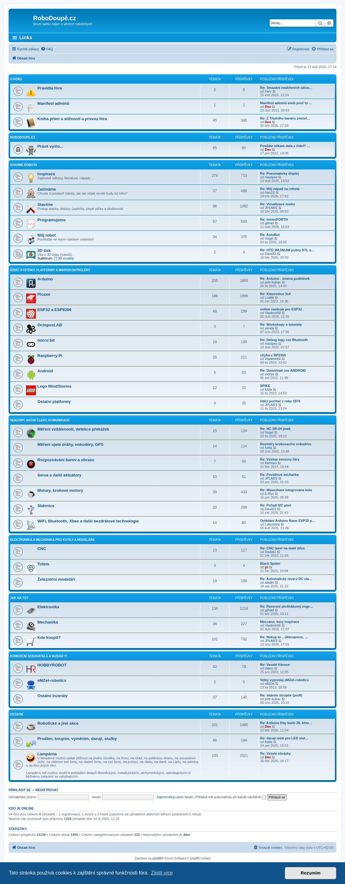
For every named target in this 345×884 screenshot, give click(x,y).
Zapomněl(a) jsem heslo (175, 797)
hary (268, 91)
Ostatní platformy (54, 401)
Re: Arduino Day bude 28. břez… (286, 723)
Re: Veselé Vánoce (275, 664)
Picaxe (43, 294)
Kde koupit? (49, 637)
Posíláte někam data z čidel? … (285, 146)
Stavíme (45, 204)
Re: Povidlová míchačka (279, 474)
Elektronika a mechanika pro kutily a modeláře (52, 539)
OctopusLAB (49, 325)
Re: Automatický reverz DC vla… (286, 579)
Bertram (271, 463)
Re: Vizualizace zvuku (277, 204)
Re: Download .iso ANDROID (283, 370)
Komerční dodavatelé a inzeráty (38, 656)
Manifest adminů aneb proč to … (286, 103)
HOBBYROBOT (51, 665)
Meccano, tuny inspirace (279, 622)
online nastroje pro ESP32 (281, 309)
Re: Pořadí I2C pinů (275, 505)
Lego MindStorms (54, 386)
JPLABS (271, 208)
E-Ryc (269, 493)
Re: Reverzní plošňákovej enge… (286, 606)
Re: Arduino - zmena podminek (285, 278)
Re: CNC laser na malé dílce (282, 548)
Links (25, 37)
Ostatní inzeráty (52, 695)
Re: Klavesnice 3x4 (275, 294)
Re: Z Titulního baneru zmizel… (285, 118)
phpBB (156, 858)
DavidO (270, 254)
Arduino (45, 279)
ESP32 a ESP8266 (54, 309)
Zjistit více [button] (162, 872)
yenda (269, 328)
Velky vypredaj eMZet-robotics (284, 680)
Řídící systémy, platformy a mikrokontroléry (50, 270)
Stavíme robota (23, 165)
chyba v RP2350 (273, 355)
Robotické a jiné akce (57, 723)
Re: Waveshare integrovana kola (286, 490)
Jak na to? (19, 598)
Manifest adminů (53, 103)
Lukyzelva (272, 524)
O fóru (16, 79)
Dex (268, 106)
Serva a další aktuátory (59, 475)
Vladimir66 (273, 313)
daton (269, 668)
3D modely (64, 258)
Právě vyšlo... (50, 146)
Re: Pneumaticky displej (279, 173)
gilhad (269, 223)
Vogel (269, 238)
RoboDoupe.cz (22, 137)
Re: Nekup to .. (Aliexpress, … (284, 637)
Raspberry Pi (49, 355)
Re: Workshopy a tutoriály (281, 324)
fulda (268, 389)
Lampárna (47, 754)
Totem (43, 564)
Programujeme (51, 220)
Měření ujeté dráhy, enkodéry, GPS (70, 444)
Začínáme (46, 189)
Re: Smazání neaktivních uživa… (286, 87)
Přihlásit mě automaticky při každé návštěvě (230, 797)
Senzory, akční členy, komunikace (40, 420)
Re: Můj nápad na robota (279, 189)
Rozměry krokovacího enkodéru (285, 444)
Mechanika (47, 622)
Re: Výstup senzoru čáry (279, 459)
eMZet (269, 683)
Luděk (269, 297)
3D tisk (44, 250)
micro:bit (46, 340)
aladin (269, 582)
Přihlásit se (20, 790)
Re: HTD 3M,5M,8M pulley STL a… (287, 250)
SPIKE (265, 386)
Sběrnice (46, 505)
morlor (269, 374)
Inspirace (46, 174)
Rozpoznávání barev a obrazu (65, 459)
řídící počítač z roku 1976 (280, 401)
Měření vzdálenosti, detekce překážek (73, 429)
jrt (266, 567)
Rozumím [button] (310, 873)
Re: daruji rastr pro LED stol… (284, 738)
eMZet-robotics (51, 680)
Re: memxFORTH (274, 219)
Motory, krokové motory (60, 490)
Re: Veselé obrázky (275, 753)
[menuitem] (47, 49)
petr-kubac (273, 282)
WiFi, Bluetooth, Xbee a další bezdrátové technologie (88, 521)
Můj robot (46, 235)
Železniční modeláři (56, 579)
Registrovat (47, 790)
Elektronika (48, 607)
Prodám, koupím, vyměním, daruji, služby (77, 738)
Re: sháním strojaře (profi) (281, 695)
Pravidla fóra (49, 88)
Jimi (186, 835)
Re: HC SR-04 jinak (275, 429)
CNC (41, 548)
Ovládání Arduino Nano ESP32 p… (287, 520)
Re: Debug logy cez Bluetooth (284, 340)
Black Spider (270, 563)
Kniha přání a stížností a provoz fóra (72, 118)
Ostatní (16, 714)
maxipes (271, 177)
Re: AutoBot (270, 235)
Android (45, 371)
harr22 (270, 192)
